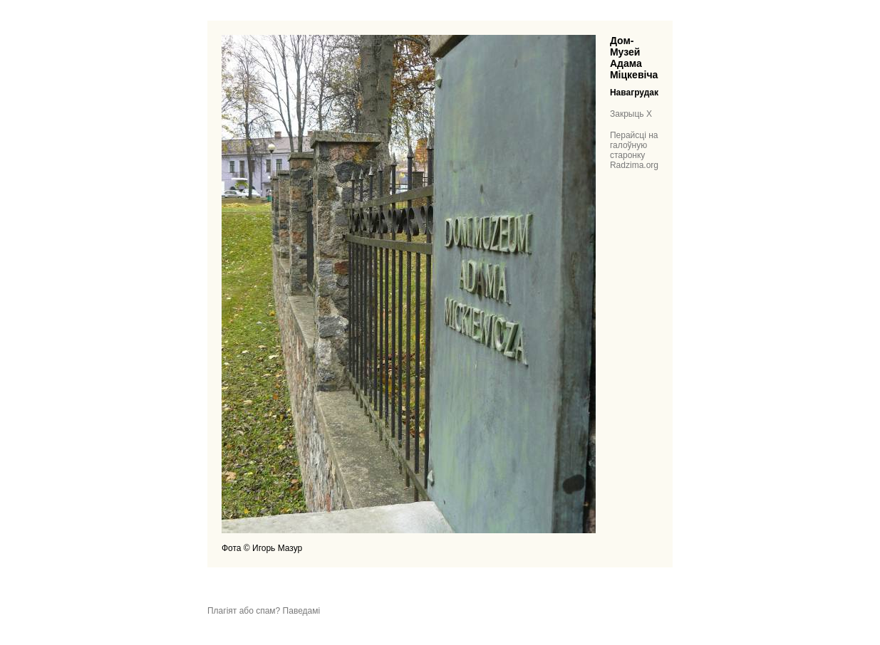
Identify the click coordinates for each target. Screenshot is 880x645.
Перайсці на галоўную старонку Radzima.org (634, 150)
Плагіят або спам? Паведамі (263, 611)
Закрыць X (631, 114)
